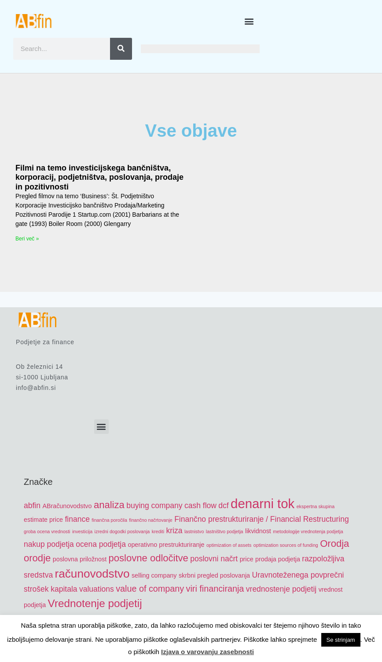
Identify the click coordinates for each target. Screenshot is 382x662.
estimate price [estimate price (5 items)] (43, 519)
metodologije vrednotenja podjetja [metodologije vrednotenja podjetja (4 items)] (308, 531)
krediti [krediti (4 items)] (158, 531)
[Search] (121, 49)
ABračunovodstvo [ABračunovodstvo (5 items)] (67, 505)
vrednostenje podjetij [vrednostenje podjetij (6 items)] (281, 589)
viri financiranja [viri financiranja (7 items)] (215, 588)
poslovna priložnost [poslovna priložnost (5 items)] (80, 559)
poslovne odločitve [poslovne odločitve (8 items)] (148, 558)
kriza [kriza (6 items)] (174, 530)
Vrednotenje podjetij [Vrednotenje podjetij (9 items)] (95, 603)
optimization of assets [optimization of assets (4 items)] (228, 545)
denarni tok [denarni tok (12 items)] (262, 503)
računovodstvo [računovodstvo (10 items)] (92, 573)
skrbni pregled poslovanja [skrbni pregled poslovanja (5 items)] (214, 575)
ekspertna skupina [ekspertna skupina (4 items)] (316, 506)
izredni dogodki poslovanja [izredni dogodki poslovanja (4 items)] (122, 531)
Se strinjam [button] (341, 640)
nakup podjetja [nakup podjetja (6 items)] (49, 544)
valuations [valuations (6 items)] (96, 589)
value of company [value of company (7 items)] (150, 588)
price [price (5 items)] (246, 559)
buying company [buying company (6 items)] (154, 505)
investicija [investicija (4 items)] (82, 531)
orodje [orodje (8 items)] (37, 558)
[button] (249, 21)
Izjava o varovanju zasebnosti (207, 651)
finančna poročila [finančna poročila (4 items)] (109, 520)
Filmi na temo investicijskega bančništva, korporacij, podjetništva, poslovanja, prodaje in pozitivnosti (99, 177)
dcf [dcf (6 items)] (223, 505)
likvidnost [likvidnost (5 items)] (258, 531)
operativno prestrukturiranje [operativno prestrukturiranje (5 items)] (166, 544)
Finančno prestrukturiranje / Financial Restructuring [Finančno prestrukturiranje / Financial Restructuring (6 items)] (261, 519)
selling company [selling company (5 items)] (154, 575)
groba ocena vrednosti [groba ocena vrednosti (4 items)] (47, 531)
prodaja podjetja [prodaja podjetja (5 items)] (277, 559)
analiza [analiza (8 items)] (109, 504)
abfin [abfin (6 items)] (32, 505)
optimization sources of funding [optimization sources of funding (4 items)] (285, 545)
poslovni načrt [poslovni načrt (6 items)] (214, 558)
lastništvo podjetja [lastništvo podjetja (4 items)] (224, 531)
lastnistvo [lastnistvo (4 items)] (194, 531)
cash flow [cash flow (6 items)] (200, 505)
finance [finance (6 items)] (77, 519)
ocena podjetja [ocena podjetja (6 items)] (101, 544)
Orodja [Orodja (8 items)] (334, 543)
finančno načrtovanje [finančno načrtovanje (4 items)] (150, 520)
